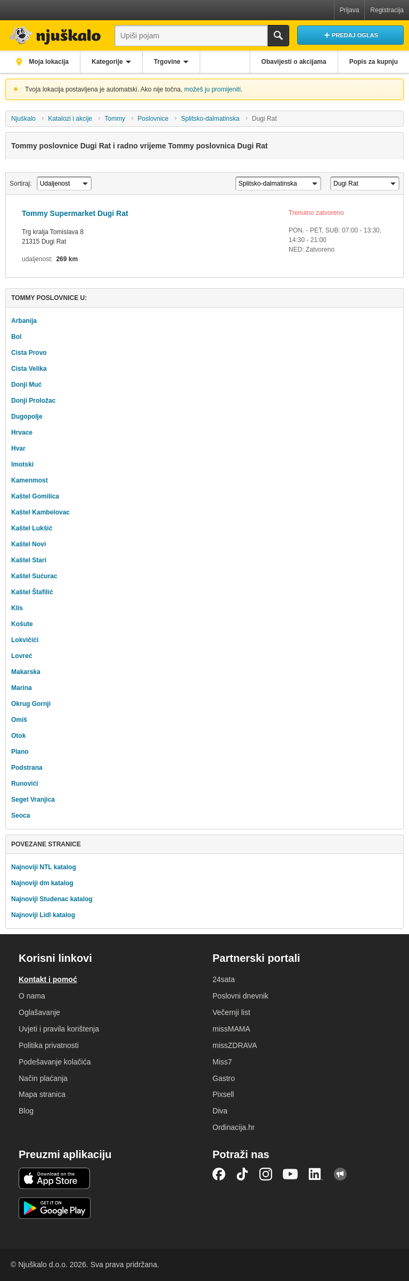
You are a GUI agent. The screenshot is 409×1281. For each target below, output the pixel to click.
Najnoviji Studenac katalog (52, 899)
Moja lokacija (48, 61)
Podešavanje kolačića (55, 1062)
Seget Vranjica (33, 799)
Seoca (20, 815)
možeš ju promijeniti (212, 89)
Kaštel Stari (28, 560)
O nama (32, 996)
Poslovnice (152, 118)
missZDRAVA (234, 1045)
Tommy (114, 118)
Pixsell (223, 1094)
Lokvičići (24, 640)
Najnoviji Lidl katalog (43, 915)
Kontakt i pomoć (48, 979)
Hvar (18, 448)
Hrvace (21, 432)
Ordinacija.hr (233, 1127)
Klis (17, 608)
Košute (22, 624)
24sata (223, 979)
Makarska (25, 672)
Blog (26, 1111)
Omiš (19, 719)
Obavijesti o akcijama (293, 61)
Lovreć (21, 656)
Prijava (349, 10)
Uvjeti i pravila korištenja (59, 1029)
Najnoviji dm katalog (42, 883)
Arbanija (24, 321)
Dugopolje (27, 416)
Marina (21, 688)
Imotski (22, 464)
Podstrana (27, 767)
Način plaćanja (43, 1078)
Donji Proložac (33, 400)
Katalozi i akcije (70, 118)
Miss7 (222, 1062)
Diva (219, 1111)
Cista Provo (29, 352)
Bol (16, 336)
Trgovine (167, 61)
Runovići (24, 783)
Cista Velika (29, 368)
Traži (278, 35)
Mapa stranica (42, 1094)
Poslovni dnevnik (240, 996)
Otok (18, 735)
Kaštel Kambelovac (40, 512)
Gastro (223, 1078)
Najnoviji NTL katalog (43, 867)
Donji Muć (26, 384)
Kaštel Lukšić (31, 528)
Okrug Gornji (31, 704)
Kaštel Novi (28, 544)
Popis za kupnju (373, 61)
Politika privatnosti (49, 1045)
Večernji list (231, 1012)
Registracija (387, 10)
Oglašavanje (39, 1012)
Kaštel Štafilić (32, 592)
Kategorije (107, 61)
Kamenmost (29, 480)
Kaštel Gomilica (35, 496)
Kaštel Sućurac (34, 576)
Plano (20, 751)
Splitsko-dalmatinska (210, 118)
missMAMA (231, 1029)
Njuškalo (23, 118)
